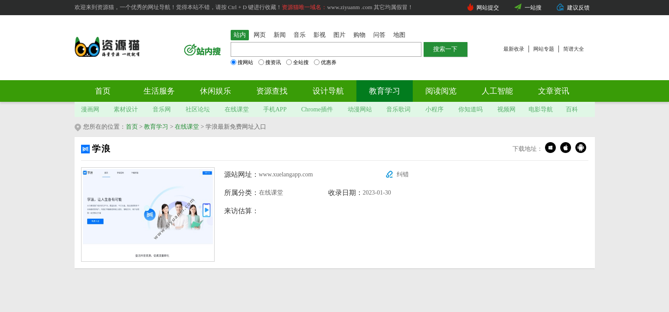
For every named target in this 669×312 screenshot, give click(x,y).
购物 (359, 35)
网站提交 (487, 7)
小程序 (434, 109)
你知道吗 (470, 109)
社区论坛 (198, 109)
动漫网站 (360, 109)
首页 (103, 91)
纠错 (403, 174)
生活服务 (159, 91)
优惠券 (325, 62)
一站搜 (533, 7)
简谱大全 (573, 49)
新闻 (280, 35)
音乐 (300, 35)
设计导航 (328, 91)
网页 (260, 35)
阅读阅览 (441, 91)
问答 (379, 35)
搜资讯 (269, 62)
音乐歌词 (398, 109)
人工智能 (497, 91)
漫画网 (90, 109)
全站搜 (297, 62)
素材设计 (126, 109)
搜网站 (242, 62)
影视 (319, 35)
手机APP (275, 109)
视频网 (506, 109)
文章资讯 (553, 91)
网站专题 (543, 49)
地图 (399, 35)
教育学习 (384, 91)
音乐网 (162, 109)
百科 (572, 109)
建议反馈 (578, 7)
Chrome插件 (317, 109)
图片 (339, 35)
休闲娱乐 (215, 91)
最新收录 (513, 49)
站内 (240, 35)
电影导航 (541, 109)
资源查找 (271, 91)
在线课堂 (237, 109)
